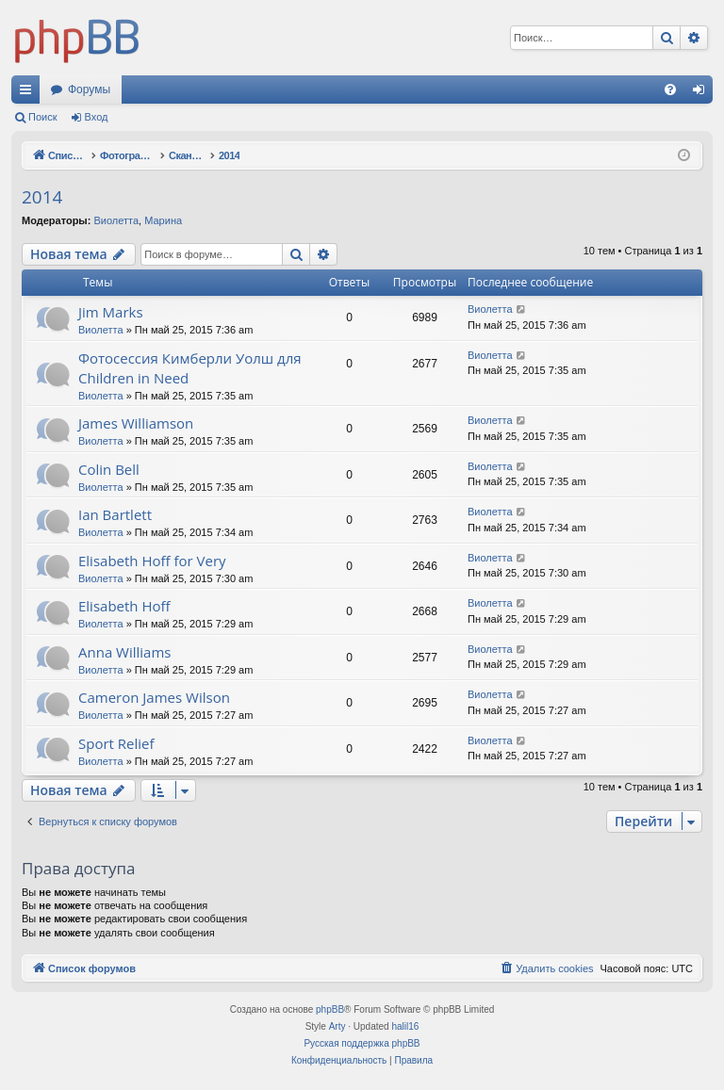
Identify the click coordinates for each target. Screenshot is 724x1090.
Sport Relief (116, 743)
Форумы (89, 89)
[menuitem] (670, 89)
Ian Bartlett (115, 514)
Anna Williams (124, 652)
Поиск (42, 116)
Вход (96, 116)
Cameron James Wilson (154, 697)
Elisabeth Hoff (124, 605)
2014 (42, 197)
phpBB (330, 1009)
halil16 (405, 1026)
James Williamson (135, 423)
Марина (163, 220)
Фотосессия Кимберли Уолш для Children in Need (190, 368)
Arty (337, 1026)
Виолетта (116, 220)
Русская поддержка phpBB (362, 1043)
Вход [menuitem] (703, 93)
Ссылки (29, 93)
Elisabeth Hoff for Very (152, 560)
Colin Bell (109, 469)
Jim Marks (110, 311)
